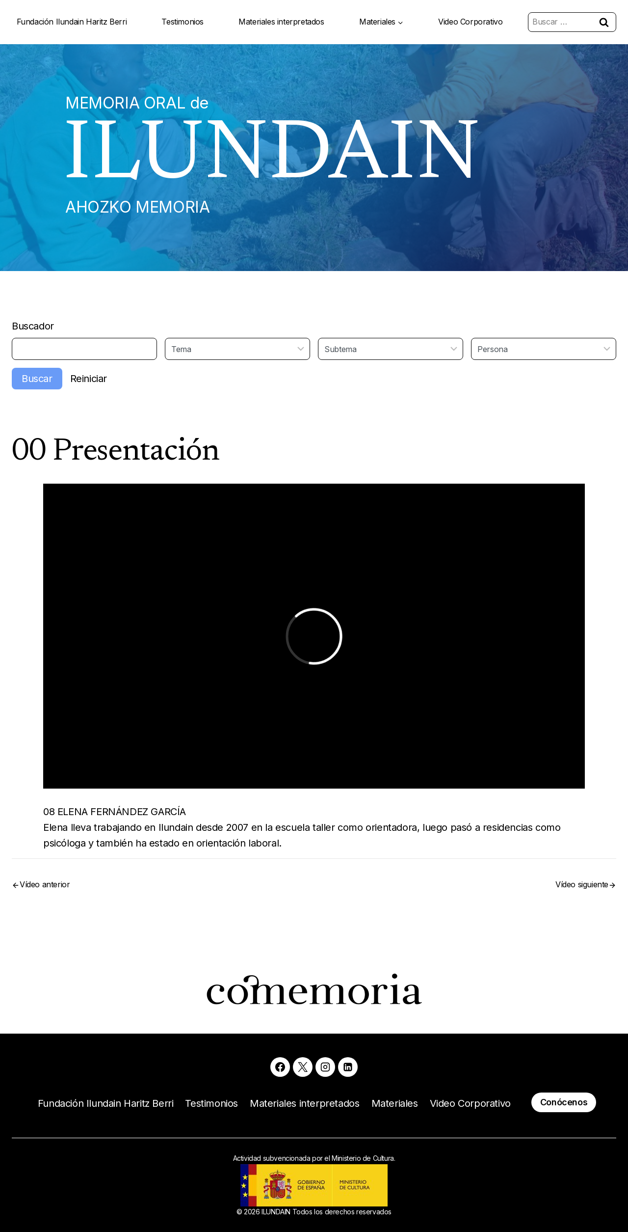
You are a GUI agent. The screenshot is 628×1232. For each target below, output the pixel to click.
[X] (303, 1067)
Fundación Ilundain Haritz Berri (72, 22)
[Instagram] (325, 1067)
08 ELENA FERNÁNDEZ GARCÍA (114, 812)
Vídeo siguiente (581, 884)
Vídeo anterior (45, 884)
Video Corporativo (470, 22)
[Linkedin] (348, 1067)
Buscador (33, 326)
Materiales (394, 1103)
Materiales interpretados (281, 22)
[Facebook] (280, 1067)
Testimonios (182, 22)
